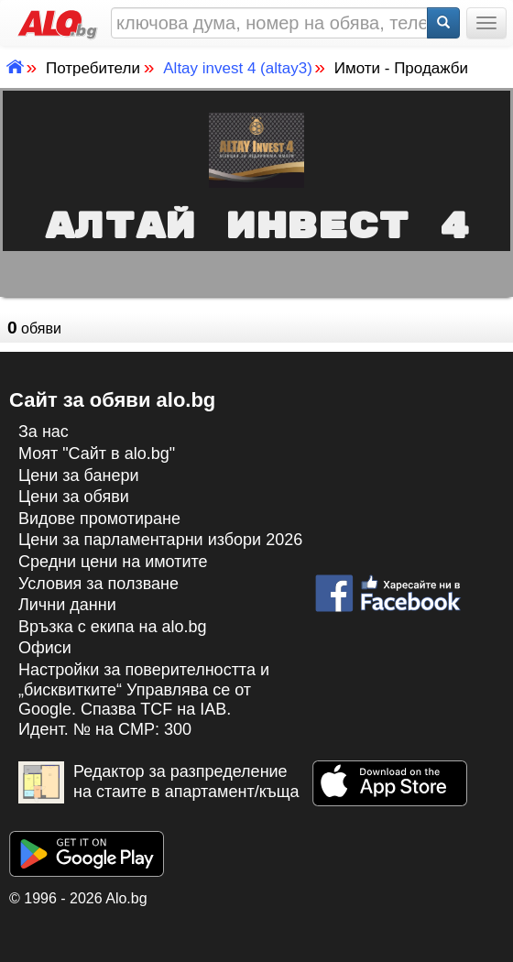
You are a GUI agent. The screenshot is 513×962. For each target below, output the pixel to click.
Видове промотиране (99, 518)
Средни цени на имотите (113, 561)
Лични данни (67, 605)
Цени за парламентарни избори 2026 (160, 539)
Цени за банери (78, 475)
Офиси (44, 648)
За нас (43, 431)
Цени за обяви (73, 496)
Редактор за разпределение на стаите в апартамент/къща (159, 782)
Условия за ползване (98, 583)
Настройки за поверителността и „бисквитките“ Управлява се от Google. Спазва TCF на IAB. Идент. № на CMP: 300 (143, 699)
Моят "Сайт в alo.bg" (96, 453)
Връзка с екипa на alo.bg (112, 627)
